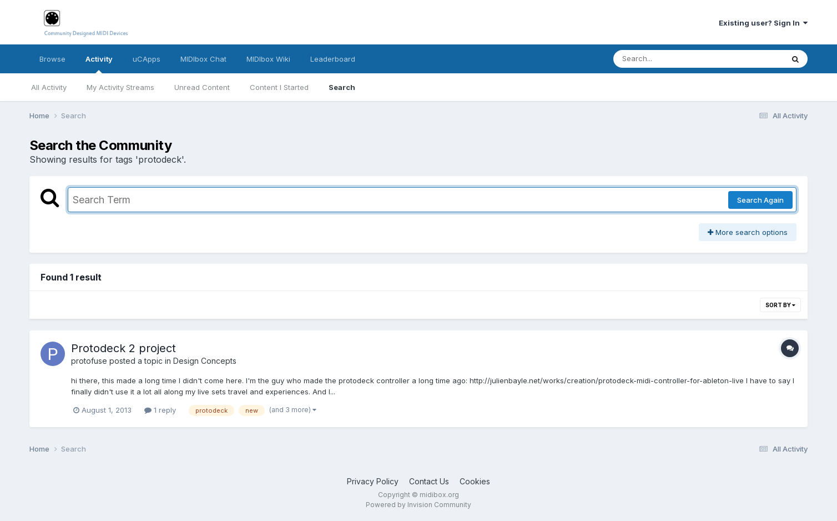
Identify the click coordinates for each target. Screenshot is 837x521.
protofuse (89, 360)
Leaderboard (332, 58)
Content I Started (279, 87)
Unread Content (202, 87)
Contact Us (429, 481)
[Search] (668, 59)
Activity (99, 63)
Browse (52, 58)
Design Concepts (204, 360)
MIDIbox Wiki (268, 58)
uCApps (146, 58)
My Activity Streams (120, 87)
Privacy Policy (373, 481)
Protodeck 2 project (123, 348)
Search (342, 87)
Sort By (780, 305)
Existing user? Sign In (763, 22)
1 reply (160, 409)
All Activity (49, 87)
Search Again (760, 200)
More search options (748, 232)
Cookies (475, 481)
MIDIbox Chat (203, 58)
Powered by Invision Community (418, 504)
